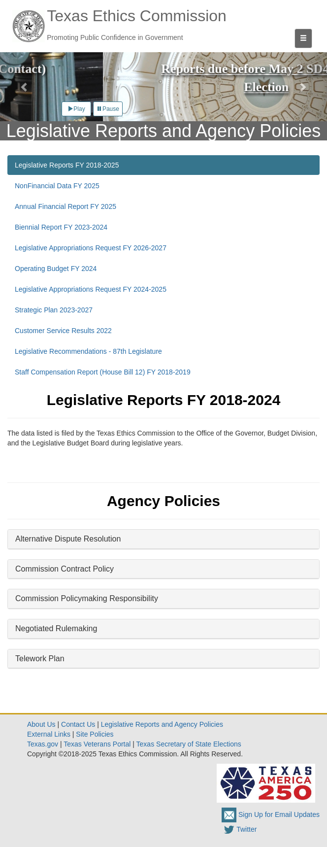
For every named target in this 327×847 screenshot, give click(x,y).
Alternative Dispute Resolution (68, 539)
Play (76, 108)
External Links (48, 734)
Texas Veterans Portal (97, 744)
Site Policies (94, 734)
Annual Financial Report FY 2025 (65, 206)
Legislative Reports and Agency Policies (162, 724)
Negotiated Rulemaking (56, 628)
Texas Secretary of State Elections (188, 744)
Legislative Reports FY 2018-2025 (67, 165)
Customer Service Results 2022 (63, 331)
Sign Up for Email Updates (271, 814)
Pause (108, 108)
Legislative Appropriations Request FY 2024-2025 (90, 289)
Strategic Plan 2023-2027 (54, 310)
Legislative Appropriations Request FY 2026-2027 (90, 248)
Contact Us (78, 724)
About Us (41, 724)
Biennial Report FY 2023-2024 (61, 227)
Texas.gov (42, 744)
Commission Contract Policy (64, 569)
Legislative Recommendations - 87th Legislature (88, 351)
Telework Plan (40, 658)
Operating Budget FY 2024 (56, 268)
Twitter (239, 829)
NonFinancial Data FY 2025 (57, 186)
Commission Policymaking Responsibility (86, 598)
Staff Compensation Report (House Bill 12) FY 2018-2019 (103, 372)
